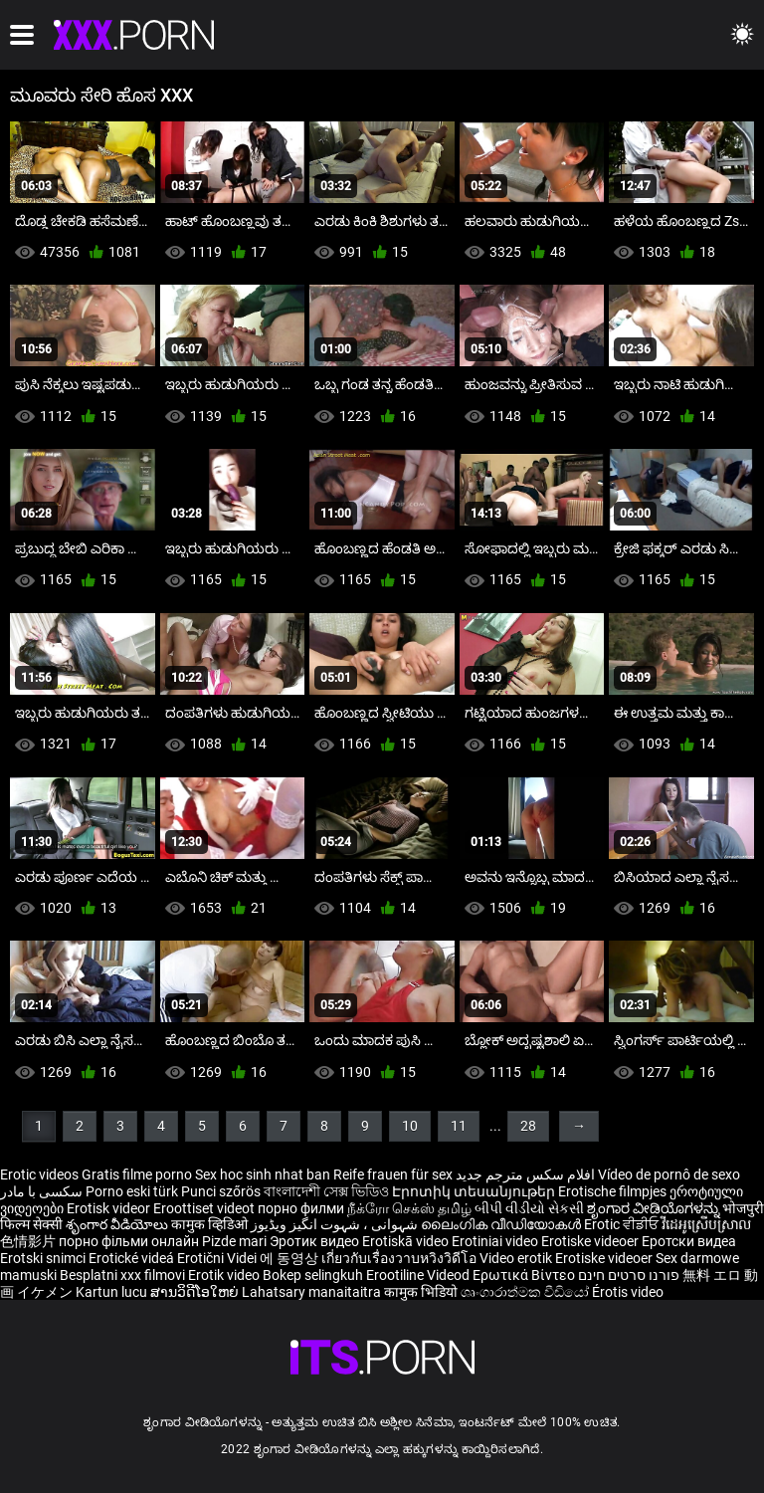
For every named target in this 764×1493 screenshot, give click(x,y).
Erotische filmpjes (612, 1191)
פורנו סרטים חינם (628, 1275)
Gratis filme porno (137, 1174)
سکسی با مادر (41, 1191)
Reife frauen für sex (393, 1174)
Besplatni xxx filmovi (122, 1275)
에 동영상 (290, 1258)
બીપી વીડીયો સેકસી (529, 1208)
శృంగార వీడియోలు (118, 1224)
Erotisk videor (110, 1208)
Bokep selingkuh (313, 1275)
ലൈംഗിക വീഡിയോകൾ (502, 1224)
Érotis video (628, 1292)
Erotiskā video (407, 1241)
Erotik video (225, 1275)
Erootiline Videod (419, 1275)
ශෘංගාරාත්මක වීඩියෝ (526, 1292)
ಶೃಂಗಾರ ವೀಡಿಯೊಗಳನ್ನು (654, 1208)
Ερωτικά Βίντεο (525, 1275)
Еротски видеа (689, 1241)
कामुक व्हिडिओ (211, 1224)
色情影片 (29, 1241)
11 (459, 1126)
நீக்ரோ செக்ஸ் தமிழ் (409, 1208)
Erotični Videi (218, 1258)
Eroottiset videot (205, 1208)
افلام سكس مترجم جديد (525, 1174)
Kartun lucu (113, 1292)
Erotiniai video (496, 1241)
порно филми (301, 1208)
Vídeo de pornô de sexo (669, 1174)
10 (410, 1126)
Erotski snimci (44, 1258)
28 (528, 1126)
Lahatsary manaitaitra (313, 1292)
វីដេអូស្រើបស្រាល (706, 1224)
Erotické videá (133, 1258)
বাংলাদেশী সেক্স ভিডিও (326, 1191)
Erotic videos (41, 1174)
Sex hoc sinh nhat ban (262, 1174)
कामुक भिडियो (422, 1292)
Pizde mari (234, 1241)
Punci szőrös (221, 1191)
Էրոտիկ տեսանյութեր (475, 1191)
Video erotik (517, 1258)
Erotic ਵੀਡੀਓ (623, 1224)
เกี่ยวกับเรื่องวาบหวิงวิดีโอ (400, 1258)
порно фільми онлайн (129, 1241)
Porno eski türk (132, 1191)
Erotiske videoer (591, 1241)
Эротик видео (316, 1241)
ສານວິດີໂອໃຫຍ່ (196, 1292)
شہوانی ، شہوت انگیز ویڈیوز (336, 1224)
